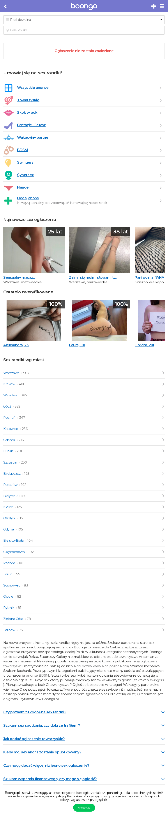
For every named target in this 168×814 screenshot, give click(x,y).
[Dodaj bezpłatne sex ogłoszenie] (154, 6)
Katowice (11, 429)
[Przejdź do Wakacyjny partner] (160, 138)
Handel (23, 187)
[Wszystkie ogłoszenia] (160, 88)
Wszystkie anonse (33, 88)
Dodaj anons (28, 198)
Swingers (25, 162)
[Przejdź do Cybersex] (160, 175)
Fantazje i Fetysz (31, 125)
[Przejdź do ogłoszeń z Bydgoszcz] (163, 473)
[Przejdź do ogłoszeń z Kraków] (163, 384)
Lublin (8, 451)
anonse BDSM (37, 675)
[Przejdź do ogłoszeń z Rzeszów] (163, 484)
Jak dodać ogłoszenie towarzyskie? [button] (84, 739)
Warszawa (11, 373)
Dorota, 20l (144, 345)
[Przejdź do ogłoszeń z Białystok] (163, 496)
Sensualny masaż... (19, 277)
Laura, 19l (77, 345)
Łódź (7, 406)
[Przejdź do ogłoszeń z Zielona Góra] (163, 618)
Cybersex (25, 175)
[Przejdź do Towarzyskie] (160, 100)
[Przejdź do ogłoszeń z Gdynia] (163, 529)
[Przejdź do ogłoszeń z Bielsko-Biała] (163, 540)
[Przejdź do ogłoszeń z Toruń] (163, 574)
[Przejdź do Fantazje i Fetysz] (160, 125)
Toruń (8, 574)
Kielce (8, 507)
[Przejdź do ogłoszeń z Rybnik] (163, 607)
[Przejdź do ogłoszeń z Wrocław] (163, 395)
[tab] (84, 712)
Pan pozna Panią (115, 666)
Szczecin (10, 462)
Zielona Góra (13, 619)
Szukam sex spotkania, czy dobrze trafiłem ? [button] (84, 725)
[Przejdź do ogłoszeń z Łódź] (163, 406)
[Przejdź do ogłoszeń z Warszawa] (163, 373)
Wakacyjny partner (33, 137)
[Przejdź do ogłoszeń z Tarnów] (163, 630)
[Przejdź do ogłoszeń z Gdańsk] (163, 440)
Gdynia (9, 529)
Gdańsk (9, 440)
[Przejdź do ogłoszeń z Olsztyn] (163, 518)
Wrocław (10, 395)
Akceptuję (84, 807)
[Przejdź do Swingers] (160, 163)
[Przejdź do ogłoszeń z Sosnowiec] (163, 585)
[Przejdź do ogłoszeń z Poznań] (163, 417)
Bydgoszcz (12, 473)
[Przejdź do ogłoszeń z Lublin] (163, 451)
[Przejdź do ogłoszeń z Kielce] (163, 507)
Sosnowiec (12, 585)
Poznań (9, 417)
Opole (8, 596)
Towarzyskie (28, 100)
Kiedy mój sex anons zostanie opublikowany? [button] (84, 752)
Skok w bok (27, 112)
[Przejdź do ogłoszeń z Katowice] (163, 428)
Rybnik (9, 608)
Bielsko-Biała (13, 540)
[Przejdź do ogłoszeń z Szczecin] (163, 462)
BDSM (22, 150)
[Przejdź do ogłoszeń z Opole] (163, 596)
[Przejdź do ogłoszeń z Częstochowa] (163, 552)
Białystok (10, 496)
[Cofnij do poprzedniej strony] (5, 6)
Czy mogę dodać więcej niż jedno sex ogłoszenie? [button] (84, 765)
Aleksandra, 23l (16, 345)
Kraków (9, 384)
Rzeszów (10, 485)
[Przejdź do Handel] (160, 188)
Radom (9, 563)
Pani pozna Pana (87, 666)
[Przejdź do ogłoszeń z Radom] (163, 563)
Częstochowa (14, 552)
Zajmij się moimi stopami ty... (93, 277)
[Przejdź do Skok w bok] (160, 113)
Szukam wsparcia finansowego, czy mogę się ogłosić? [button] (84, 779)
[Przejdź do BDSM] (160, 150)
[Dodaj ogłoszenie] (160, 201)
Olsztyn (9, 518)
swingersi (157, 680)
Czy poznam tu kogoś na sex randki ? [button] (84, 712)
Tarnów (9, 630)
